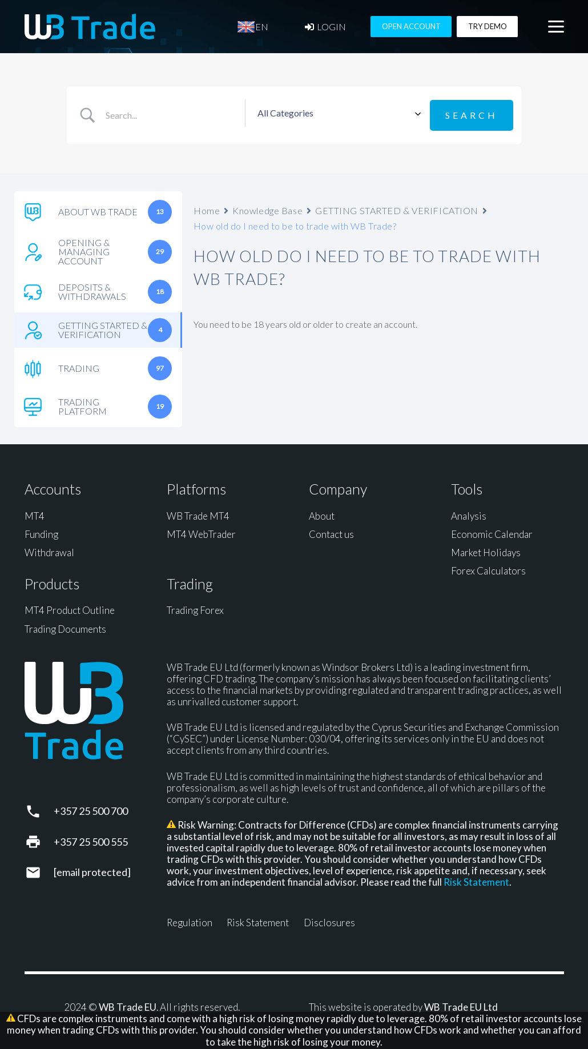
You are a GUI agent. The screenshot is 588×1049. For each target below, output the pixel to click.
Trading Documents (65, 626)
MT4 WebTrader (201, 531)
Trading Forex (195, 608)
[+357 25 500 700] (39, 809)
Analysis (468, 513)
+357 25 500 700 (91, 808)
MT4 (35, 513)
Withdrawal (49, 550)
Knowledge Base (267, 207)
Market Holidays (486, 550)
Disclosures (329, 920)
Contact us (331, 531)
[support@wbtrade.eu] (39, 870)
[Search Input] (172, 114)
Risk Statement (476, 880)
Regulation (189, 920)
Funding (41, 531)
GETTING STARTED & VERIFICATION (396, 207)
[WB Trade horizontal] (90, 29)
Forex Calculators (488, 568)
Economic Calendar (492, 531)
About (322, 513)
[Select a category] (337, 114)
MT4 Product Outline (70, 608)
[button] (555, 29)
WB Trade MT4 (198, 513)
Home (207, 207)
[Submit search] (471, 114)
